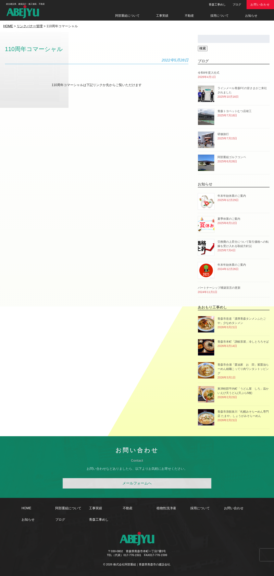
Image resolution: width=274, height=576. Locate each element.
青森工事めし (217, 4)
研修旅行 (223, 134)
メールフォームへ (137, 483)
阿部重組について (127, 15)
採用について (219, 15)
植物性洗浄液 (166, 508)
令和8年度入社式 (208, 72)
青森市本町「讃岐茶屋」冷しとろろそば (243, 341)
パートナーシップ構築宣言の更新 (219, 287)
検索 (202, 48)
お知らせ (251, 15)
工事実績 (162, 15)
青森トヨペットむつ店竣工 (234, 111)
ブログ (237, 4)
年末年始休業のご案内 (231, 195)
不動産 (189, 15)
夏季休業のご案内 (228, 218)
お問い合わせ (260, 4)
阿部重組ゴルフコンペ (231, 157)
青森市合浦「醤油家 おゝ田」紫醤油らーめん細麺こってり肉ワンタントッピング (243, 369)
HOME (26, 508)
